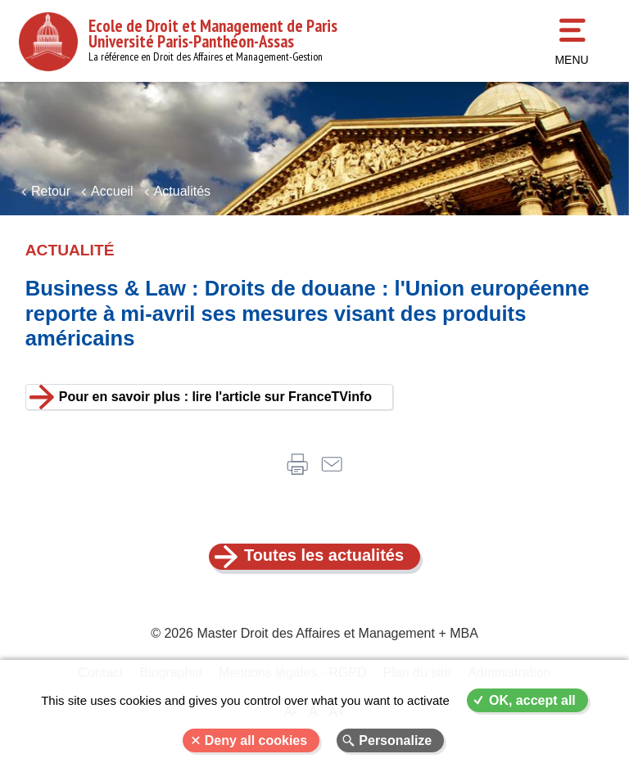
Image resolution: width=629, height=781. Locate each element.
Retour (50, 191)
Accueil (112, 191)
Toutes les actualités (324, 555)
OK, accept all (532, 700)
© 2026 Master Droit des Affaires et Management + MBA (314, 633)
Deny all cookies (256, 740)
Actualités (182, 191)
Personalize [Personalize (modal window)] (395, 740)
